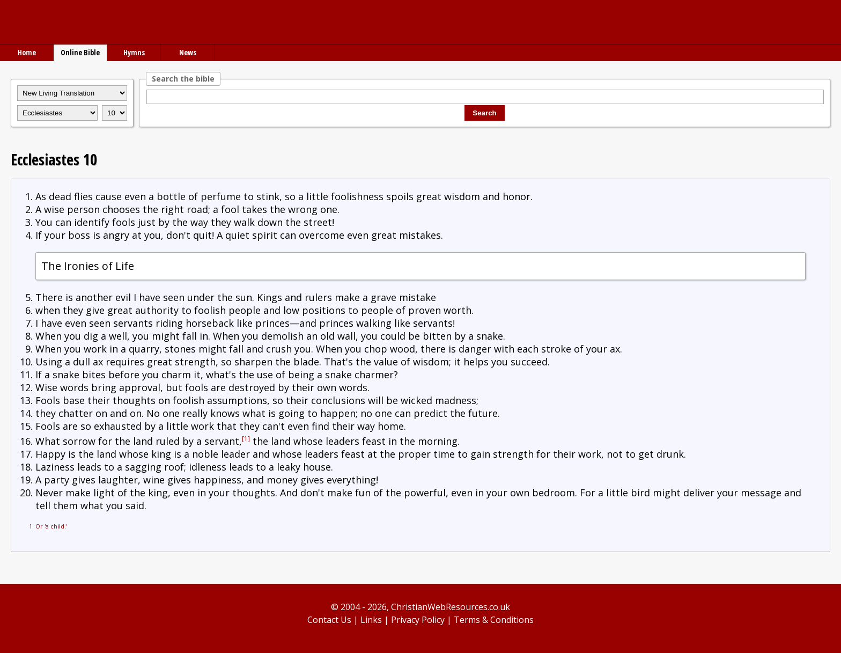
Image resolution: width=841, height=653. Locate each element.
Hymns (134, 52)
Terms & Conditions (494, 620)
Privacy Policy (418, 620)
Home (27, 52)
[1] (246, 438)
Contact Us (329, 620)
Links (371, 620)
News (187, 52)
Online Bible (80, 52)
